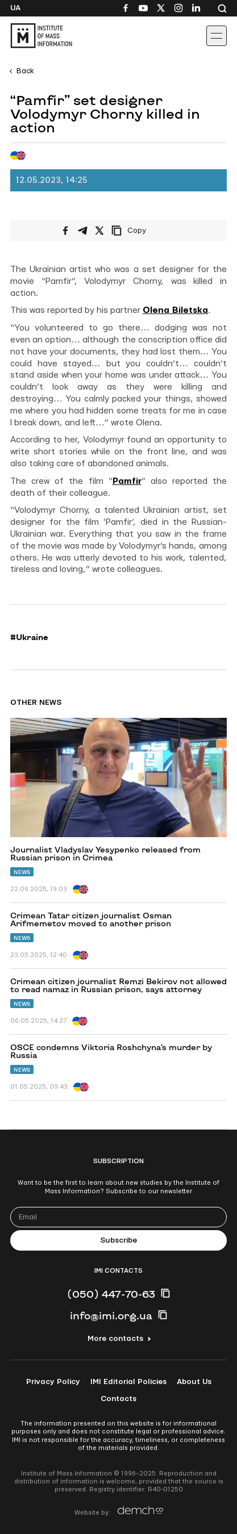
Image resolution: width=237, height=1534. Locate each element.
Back (25, 71)
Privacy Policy (53, 1382)
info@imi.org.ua (111, 1315)
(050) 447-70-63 (111, 1294)
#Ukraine (29, 637)
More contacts (115, 1339)
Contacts (118, 1399)
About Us (194, 1382)
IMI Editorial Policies (128, 1382)
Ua (15, 8)
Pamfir (127, 481)
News (22, 872)
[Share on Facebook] (65, 230)
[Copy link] (144, 230)
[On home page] (34, 35)
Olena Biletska (175, 310)
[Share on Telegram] (82, 230)
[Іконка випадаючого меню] (216, 36)
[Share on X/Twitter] (99, 230)
